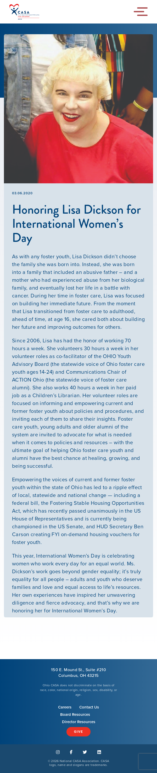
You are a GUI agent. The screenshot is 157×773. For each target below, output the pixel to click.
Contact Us (89, 707)
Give (78, 732)
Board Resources (75, 714)
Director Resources (78, 722)
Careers (64, 707)
